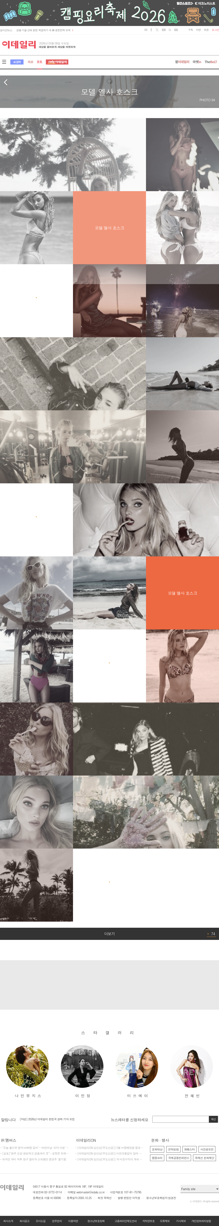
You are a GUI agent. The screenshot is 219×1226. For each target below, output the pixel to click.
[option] (27, 1071)
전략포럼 (173, 1149)
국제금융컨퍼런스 (178, 1158)
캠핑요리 (157, 1158)
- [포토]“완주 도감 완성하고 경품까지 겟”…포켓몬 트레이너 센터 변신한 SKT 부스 (34, 1153)
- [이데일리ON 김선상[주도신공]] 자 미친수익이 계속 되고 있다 (109, 1159)
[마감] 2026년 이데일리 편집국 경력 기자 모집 (47, 1119)
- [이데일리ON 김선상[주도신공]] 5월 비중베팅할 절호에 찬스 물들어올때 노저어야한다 (109, 1148)
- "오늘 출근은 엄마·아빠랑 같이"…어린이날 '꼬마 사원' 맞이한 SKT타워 (34, 1148)
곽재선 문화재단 (204, 1158)
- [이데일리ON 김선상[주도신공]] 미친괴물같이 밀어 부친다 (109, 1153)
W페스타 (189, 1149)
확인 (213, 1119)
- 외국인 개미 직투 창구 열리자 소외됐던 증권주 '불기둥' (33, 1159)
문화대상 (157, 1149)
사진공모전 (207, 1149)
